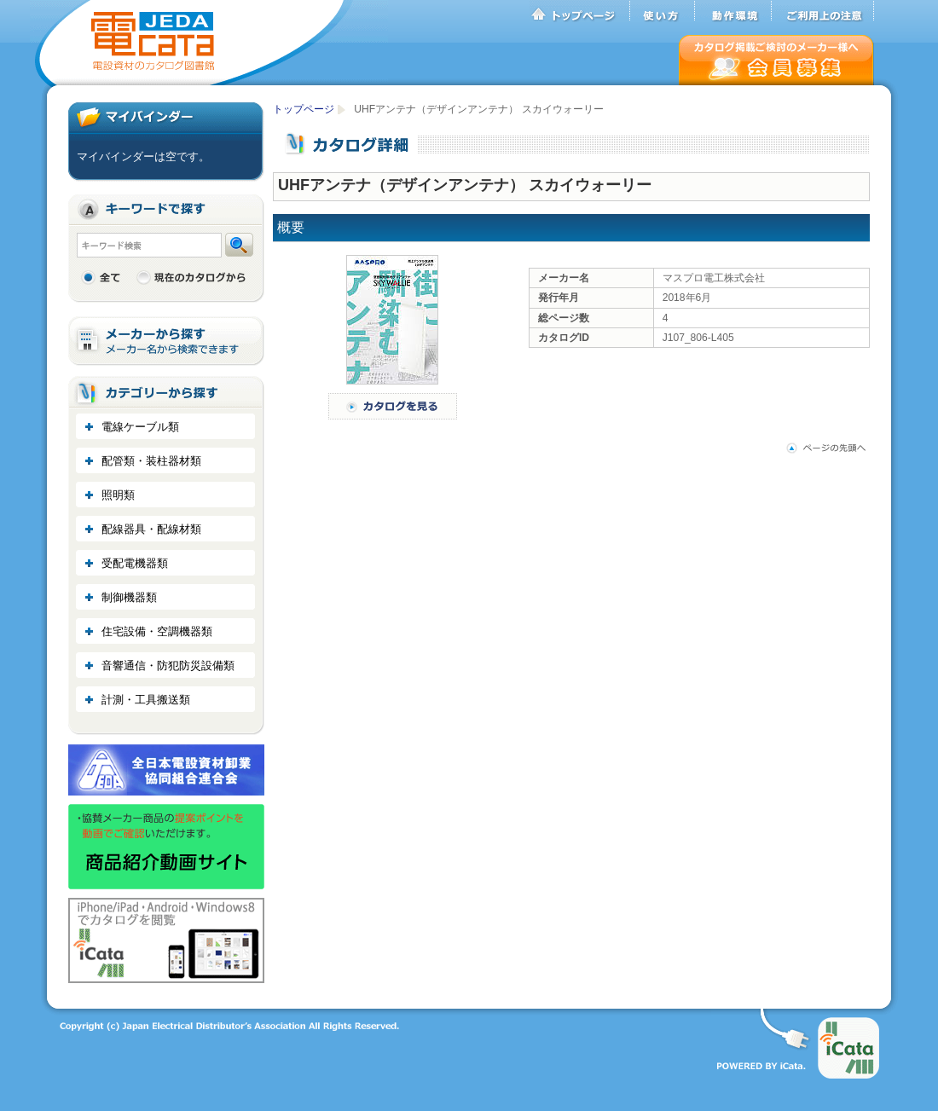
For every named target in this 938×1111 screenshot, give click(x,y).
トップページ (580, 11)
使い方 (662, 11)
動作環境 (733, 11)
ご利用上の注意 (823, 11)
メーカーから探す (166, 341)
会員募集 (776, 60)
